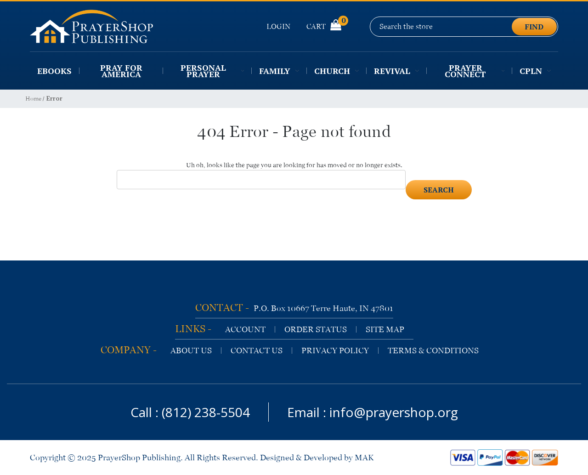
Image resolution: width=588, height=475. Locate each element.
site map (385, 329)
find (534, 27)
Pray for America (121, 71)
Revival (396, 71)
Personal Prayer (212, 71)
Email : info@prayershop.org (372, 412)
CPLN (535, 71)
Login (278, 26)
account (245, 329)
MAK (364, 457)
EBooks (54, 71)
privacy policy (335, 350)
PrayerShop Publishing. (140, 457)
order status (315, 329)
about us (191, 350)
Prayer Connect (474, 71)
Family (279, 71)
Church (336, 71)
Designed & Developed (301, 457)
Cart (323, 26)
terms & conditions (433, 350)
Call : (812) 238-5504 (190, 412)
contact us (257, 350)
